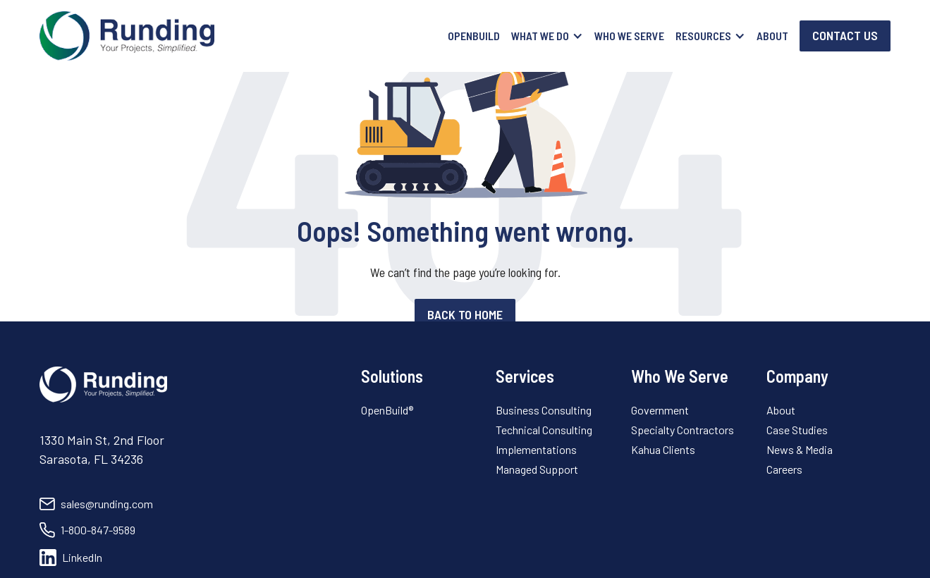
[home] (126, 36)
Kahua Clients (663, 449)
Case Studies (797, 429)
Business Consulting (544, 410)
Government (660, 410)
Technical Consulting (544, 429)
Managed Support (537, 469)
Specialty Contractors (682, 429)
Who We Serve (629, 35)
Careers (784, 469)
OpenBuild (474, 35)
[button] (547, 36)
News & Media (799, 449)
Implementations (536, 449)
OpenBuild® (387, 410)
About (772, 35)
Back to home (465, 314)
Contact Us (845, 35)
